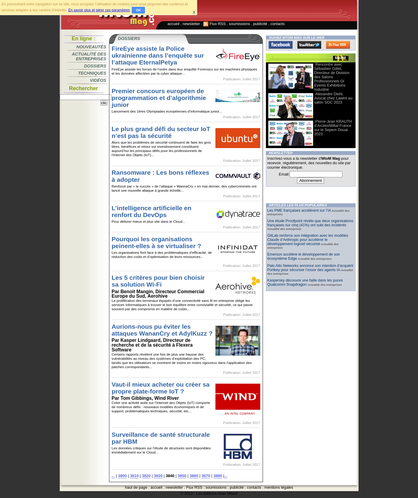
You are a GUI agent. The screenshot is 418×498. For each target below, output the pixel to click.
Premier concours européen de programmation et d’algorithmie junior (159, 97)
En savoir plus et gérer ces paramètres (99, 10)
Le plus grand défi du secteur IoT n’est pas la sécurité (161, 132)
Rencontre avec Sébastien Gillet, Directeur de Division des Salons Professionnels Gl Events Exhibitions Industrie (332, 77)
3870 (205, 476)
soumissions (239, 23)
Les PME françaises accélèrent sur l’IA (299, 210)
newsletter (191, 23)
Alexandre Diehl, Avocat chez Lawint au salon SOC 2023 (333, 98)
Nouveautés (91, 46)
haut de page (136, 487)
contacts (277, 23)
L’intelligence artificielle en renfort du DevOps (152, 211)
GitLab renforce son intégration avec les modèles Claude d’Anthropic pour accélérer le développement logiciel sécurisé (307, 239)
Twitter (309, 45)
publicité (260, 23)
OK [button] (138, 10)
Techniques (92, 73)
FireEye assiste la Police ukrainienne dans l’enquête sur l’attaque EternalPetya (158, 55)
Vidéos (98, 80)
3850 (182, 476)
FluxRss (338, 45)
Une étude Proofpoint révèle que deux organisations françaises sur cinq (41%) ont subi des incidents (310, 223)
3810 (134, 476)
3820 (146, 476)
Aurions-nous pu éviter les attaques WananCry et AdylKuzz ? (162, 330)
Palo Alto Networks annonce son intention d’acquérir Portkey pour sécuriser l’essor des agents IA (310, 268)
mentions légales (278, 487)
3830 (158, 476)
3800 (122, 476)
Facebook (281, 45)
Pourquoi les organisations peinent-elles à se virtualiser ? (156, 242)
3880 (217, 476)
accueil (174, 23)
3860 (193, 476)
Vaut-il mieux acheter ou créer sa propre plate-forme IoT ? (161, 388)
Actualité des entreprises (89, 56)
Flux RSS (214, 23)
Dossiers (95, 66)
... (113, 476)
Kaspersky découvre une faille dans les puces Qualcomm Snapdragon (305, 282)
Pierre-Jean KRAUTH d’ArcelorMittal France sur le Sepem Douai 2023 (333, 127)
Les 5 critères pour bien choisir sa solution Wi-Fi (158, 281)
